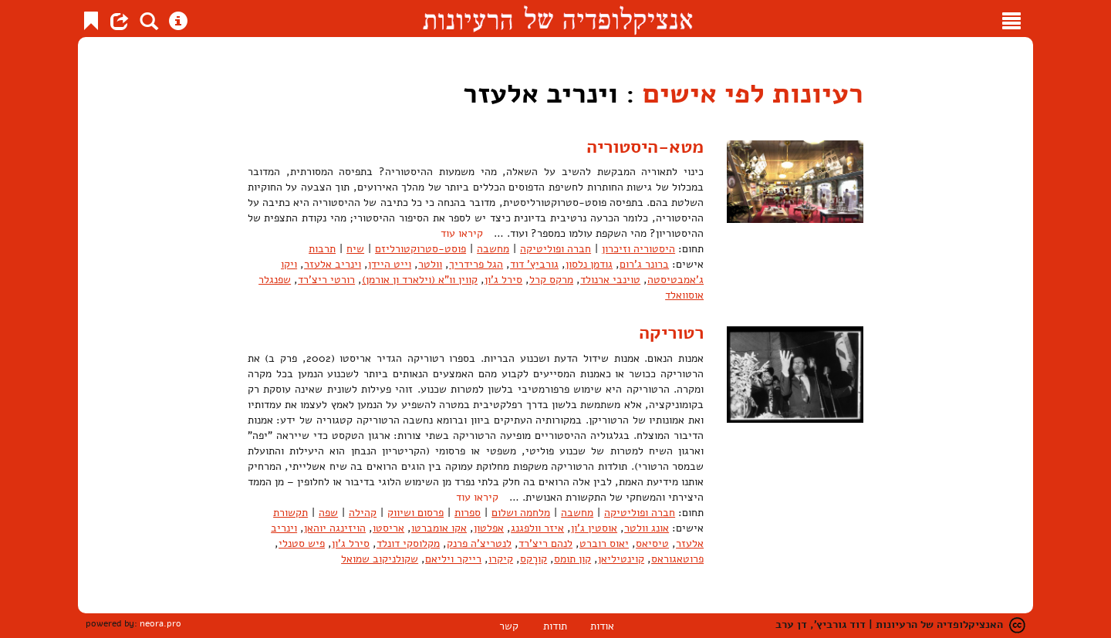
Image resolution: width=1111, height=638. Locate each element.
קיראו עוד (462, 233)
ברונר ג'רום (644, 264)
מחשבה (493, 248)
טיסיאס (652, 543)
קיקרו (500, 559)
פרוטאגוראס (677, 559)
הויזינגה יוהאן (335, 528)
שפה (328, 512)
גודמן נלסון (589, 264)
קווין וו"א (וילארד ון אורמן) (420, 279)
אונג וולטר (646, 528)
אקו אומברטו (439, 528)
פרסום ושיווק (415, 512)
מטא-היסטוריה (645, 146)
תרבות (322, 248)
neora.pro (160, 623)
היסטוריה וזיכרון (638, 248)
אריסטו (388, 528)
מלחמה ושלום (520, 512)
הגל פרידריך (476, 264)
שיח (355, 248)
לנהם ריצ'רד (545, 543)
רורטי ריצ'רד (326, 279)
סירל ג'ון (503, 279)
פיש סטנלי (302, 543)
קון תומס (572, 559)
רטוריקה (671, 332)
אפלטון (489, 528)
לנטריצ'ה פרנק (479, 543)
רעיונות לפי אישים (753, 94)
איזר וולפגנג (537, 528)
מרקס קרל (551, 279)
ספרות (467, 512)
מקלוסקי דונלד (408, 543)
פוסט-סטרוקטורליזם (420, 248)
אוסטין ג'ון (594, 528)
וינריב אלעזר (332, 264)
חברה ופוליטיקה (555, 248)
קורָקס (533, 559)
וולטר (430, 264)
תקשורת (290, 512)
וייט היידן (389, 264)
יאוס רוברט (604, 543)
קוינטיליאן (621, 559)
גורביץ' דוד (534, 264)
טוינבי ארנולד (610, 279)
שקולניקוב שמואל (379, 559)
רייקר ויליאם (453, 559)
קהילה (363, 512)
